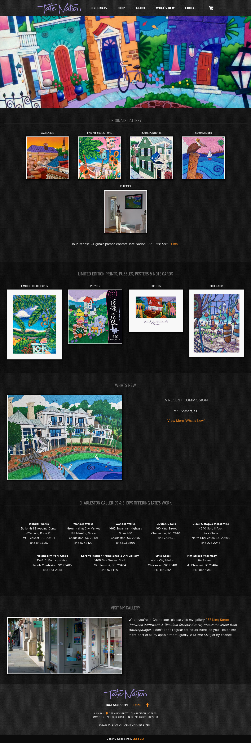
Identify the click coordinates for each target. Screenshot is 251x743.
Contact (191, 8)
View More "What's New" (186, 421)
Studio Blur (138, 739)
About (141, 8)
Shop (122, 8)
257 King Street (217, 620)
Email (175, 244)
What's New (165, 8)
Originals (99, 8)
